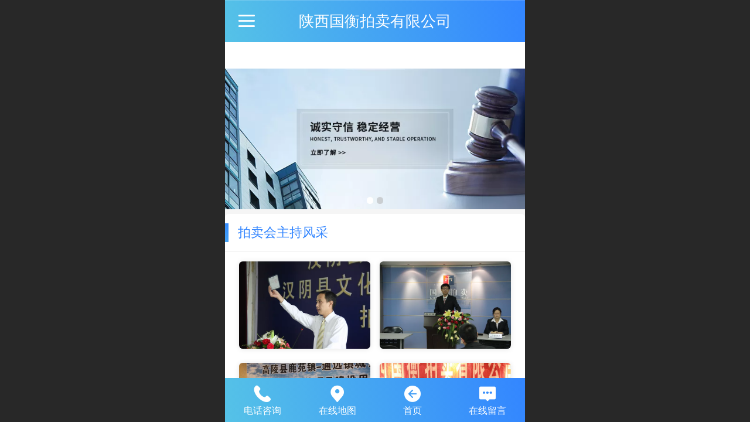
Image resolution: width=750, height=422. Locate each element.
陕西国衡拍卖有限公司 (375, 21)
